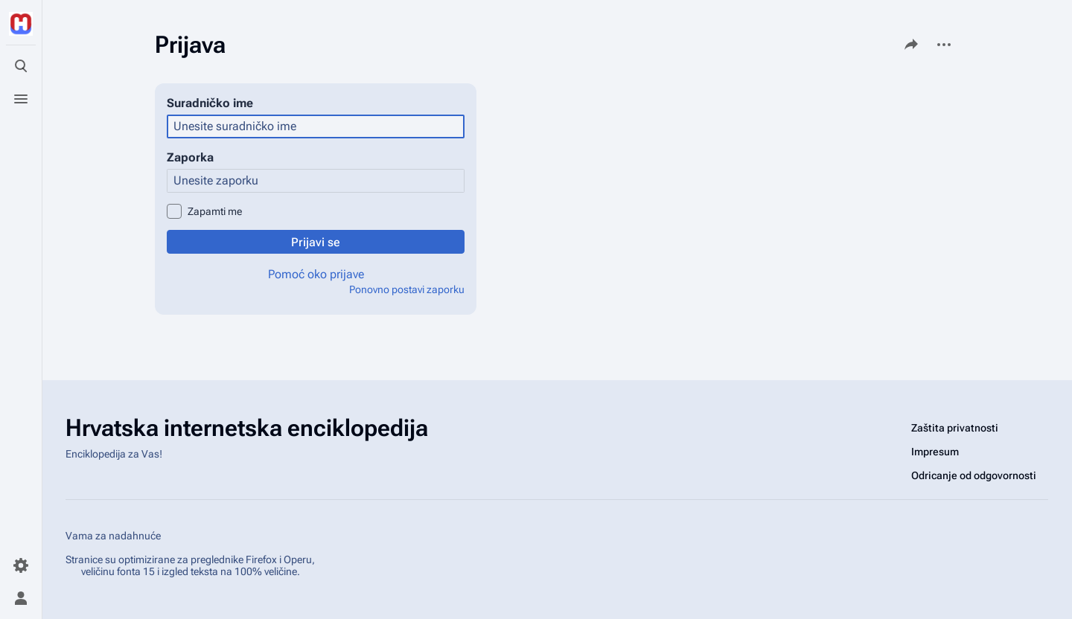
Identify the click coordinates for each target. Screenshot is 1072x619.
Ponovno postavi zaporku (407, 289)
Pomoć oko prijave (316, 274)
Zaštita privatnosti (954, 428)
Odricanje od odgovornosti (973, 475)
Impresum (935, 452)
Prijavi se (315, 242)
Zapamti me (215, 211)
